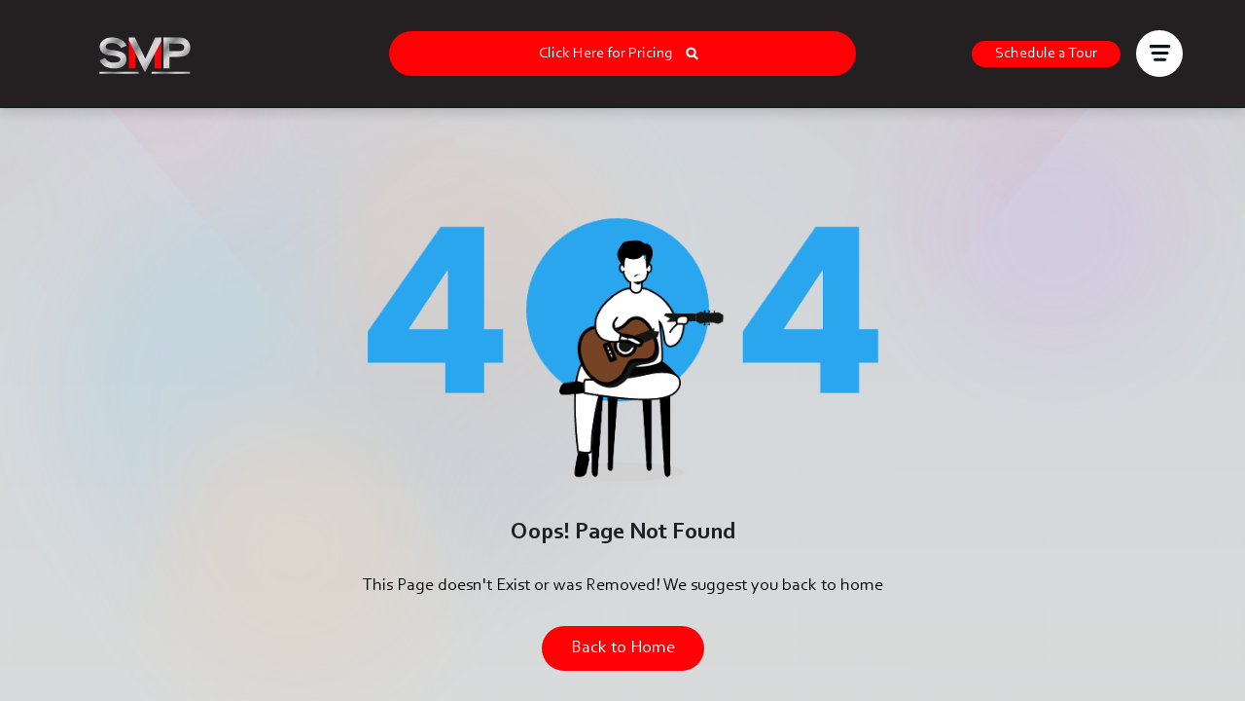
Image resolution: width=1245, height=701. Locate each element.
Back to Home (623, 648)
